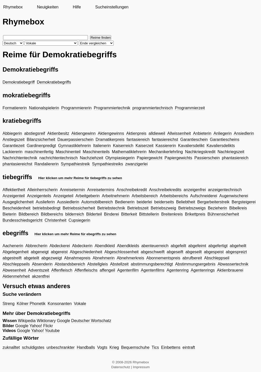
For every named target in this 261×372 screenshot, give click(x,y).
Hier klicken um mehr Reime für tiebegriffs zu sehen (80, 178)
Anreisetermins (100, 190)
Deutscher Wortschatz (91, 320)
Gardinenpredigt (41, 145)
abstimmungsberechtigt (152, 264)
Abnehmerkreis (130, 258)
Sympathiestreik (75, 164)
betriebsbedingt (46, 208)
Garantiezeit (13, 145)
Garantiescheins (224, 139)
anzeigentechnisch (225, 190)
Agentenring (178, 270)
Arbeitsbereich (145, 196)
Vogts (102, 347)
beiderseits (164, 202)
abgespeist (214, 252)
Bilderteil (94, 214)
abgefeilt (178, 246)
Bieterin (9, 214)
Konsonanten (60, 303)
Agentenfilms (153, 270)
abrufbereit (192, 258)
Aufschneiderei (203, 196)
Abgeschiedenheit (86, 252)
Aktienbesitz (58, 133)
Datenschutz (120, 367)
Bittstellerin (149, 214)
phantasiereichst (17, 164)
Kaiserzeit (144, 145)
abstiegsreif (34, 133)
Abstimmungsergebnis (195, 264)
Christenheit (55, 220)
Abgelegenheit (16, 252)
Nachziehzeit (91, 158)
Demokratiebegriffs (54, 82)
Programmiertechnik (112, 108)
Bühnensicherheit (223, 214)
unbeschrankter (61, 347)
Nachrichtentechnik (20, 158)
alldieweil (157, 133)
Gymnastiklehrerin (74, 145)
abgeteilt (31, 258)
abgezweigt (51, 258)
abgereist (59, 252)
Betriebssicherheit (79, 208)
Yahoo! (36, 326)
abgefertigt (218, 246)
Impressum (141, 367)
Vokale (80, 303)
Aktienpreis (136, 133)
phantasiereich (235, 158)
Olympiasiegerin (120, 158)
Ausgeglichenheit (18, 202)
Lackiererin (12, 152)
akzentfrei (40, 276)
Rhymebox (12, 7)
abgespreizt (236, 252)
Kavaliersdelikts (220, 145)
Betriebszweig (163, 208)
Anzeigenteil (14, 196)
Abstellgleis (97, 264)
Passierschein (207, 158)
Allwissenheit (179, 133)
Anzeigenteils (39, 196)
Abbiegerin (12, 133)
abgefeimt (197, 246)
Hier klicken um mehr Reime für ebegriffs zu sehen (75, 234)
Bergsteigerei (244, 202)
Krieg (114, 347)
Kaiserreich (123, 145)
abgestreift (12, 258)
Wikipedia (26, 320)
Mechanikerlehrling (166, 152)
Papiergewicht (150, 158)
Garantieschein (194, 139)
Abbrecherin (36, 246)
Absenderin (42, 264)
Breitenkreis (172, 214)
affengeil (107, 270)
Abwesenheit (14, 270)
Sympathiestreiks (107, 164)
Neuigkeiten (48, 7)
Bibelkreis (238, 208)
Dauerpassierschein (75, 139)
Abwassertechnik (233, 264)
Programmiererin (76, 108)
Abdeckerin (82, 246)
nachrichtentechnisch (59, 158)
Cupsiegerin (79, 220)
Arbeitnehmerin (116, 196)
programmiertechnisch (153, 108)
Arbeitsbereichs (174, 196)
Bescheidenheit (16, 208)
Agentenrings (203, 270)
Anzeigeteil (63, 196)
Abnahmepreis (77, 258)
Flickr (48, 326)
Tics (155, 347)
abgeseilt (193, 252)
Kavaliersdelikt (191, 145)
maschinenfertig (39, 152)
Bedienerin (125, 202)
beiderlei (144, 202)
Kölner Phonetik (31, 303)
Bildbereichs (52, 214)
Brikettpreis (195, 214)
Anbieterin (202, 133)
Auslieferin (45, 202)
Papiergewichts (178, 158)
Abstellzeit (119, 264)
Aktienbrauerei (230, 270)
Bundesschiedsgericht (23, 220)
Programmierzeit (190, 108)
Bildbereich (29, 214)
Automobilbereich (97, 202)
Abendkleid (105, 246)
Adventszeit (38, 270)
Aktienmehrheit (16, 276)
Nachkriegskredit (200, 152)
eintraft (188, 347)
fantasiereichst (165, 139)
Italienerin (102, 145)
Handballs (86, 347)
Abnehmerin (103, 258)
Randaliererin (46, 164)
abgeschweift (152, 252)
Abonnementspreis (163, 258)
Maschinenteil (68, 152)
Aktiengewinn (83, 133)
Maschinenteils (96, 152)
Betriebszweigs (192, 208)
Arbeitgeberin (87, 196)
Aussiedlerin (68, 202)
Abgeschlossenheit (121, 252)
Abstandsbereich (70, 264)
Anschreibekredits (165, 190)
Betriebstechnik (111, 208)
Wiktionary (46, 320)
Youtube (52, 330)
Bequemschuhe (135, 347)
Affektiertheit (14, 190)
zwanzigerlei (136, 164)
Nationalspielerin (44, 108)
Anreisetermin (72, 190)
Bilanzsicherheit (41, 139)
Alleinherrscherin (42, 190)
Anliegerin (223, 133)
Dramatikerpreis (110, 139)
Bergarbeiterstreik (213, 202)
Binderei (111, 214)
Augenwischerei (233, 196)
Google (63, 320)
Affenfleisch (61, 270)
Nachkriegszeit (231, 152)
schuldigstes (33, 347)
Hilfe (77, 7)
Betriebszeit (138, 208)
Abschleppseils (16, 264)
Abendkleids (128, 246)
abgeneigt (40, 252)
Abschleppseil (216, 258)
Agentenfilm (128, 270)
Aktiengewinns (111, 133)
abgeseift (175, 252)
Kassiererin (165, 145)
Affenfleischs (85, 270)
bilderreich (74, 214)
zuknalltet (11, 347)
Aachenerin (13, 246)
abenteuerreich (154, 246)
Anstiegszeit (13, 139)
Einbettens (170, 347)
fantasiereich (138, 139)
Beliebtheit (185, 202)
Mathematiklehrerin (129, 152)
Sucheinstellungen (111, 7)
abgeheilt (238, 246)
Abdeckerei (59, 246)
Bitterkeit (129, 214)
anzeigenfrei (195, 190)
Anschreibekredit (131, 190)
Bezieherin (217, 208)
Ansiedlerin (244, 133)
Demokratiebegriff (19, 82)
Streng (9, 303)
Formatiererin (15, 108)
